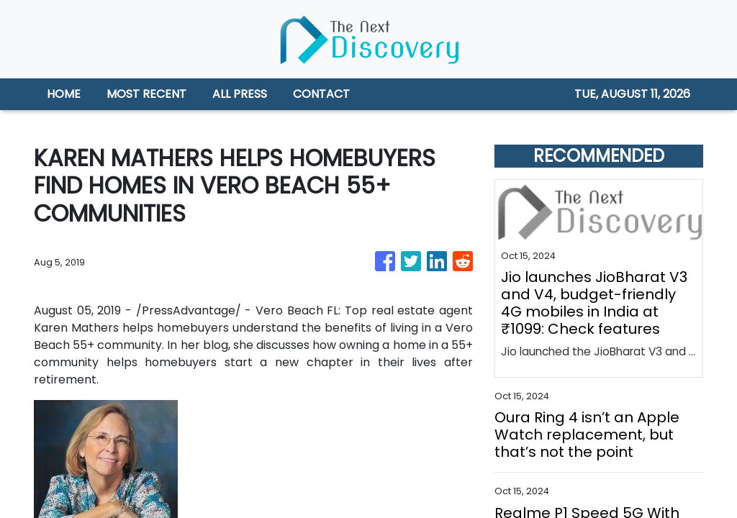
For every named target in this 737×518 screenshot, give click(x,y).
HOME (64, 94)
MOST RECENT (146, 94)
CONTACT (321, 94)
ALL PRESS (239, 94)
